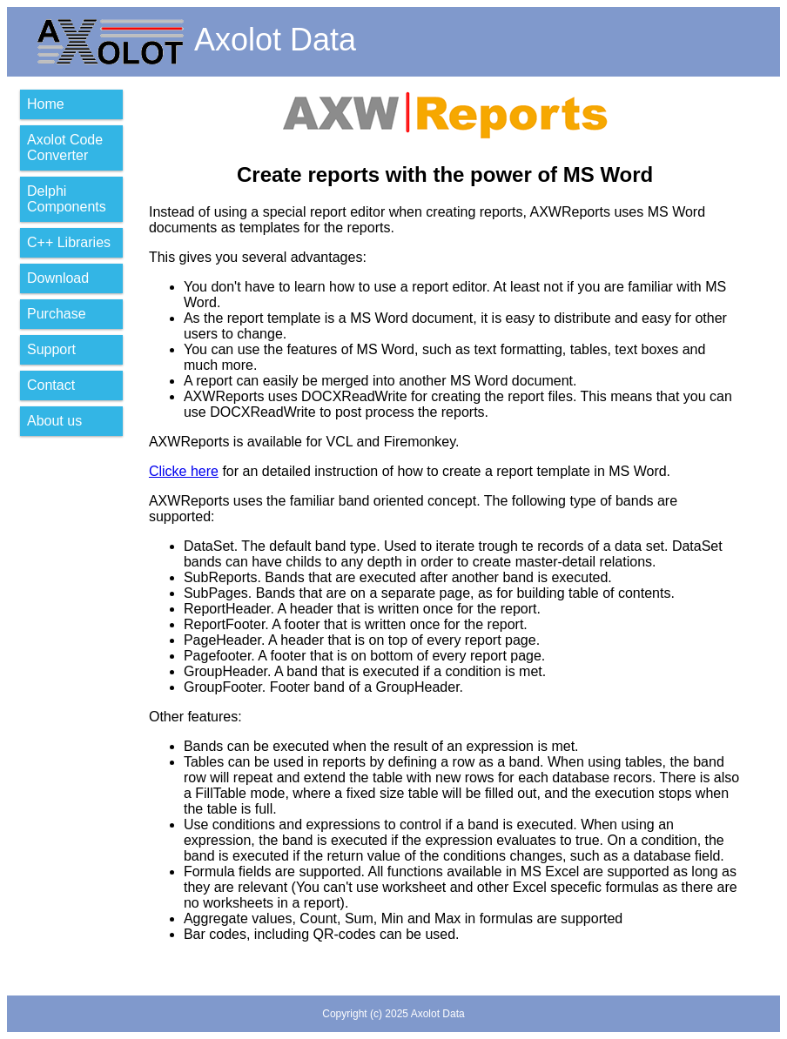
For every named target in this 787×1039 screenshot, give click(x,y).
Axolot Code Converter (65, 147)
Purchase (56, 313)
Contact (51, 385)
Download (58, 278)
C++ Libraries (69, 242)
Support (51, 349)
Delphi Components (66, 199)
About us (54, 420)
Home (45, 104)
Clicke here (184, 471)
